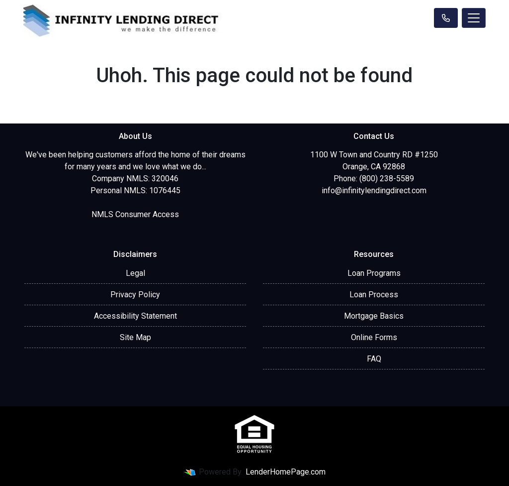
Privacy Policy (135, 294)
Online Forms (374, 337)
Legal (135, 273)
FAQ (374, 359)
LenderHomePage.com (286, 472)
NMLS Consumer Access (135, 214)
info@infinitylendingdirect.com (374, 190)
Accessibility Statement (135, 316)
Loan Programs (374, 273)
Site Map (135, 337)
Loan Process (373, 294)
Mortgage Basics (374, 316)
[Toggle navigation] (474, 18)
